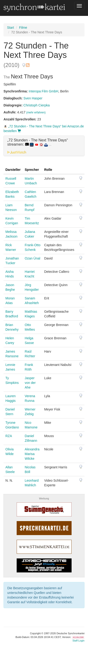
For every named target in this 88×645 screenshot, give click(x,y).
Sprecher (32, 170)
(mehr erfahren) (36, 112)
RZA (8, 436)
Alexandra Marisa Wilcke (32, 453)
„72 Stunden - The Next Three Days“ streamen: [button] (37, 142)
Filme (23, 27)
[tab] (44, 146)
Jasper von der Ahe (30, 382)
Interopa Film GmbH (43, 91)
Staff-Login (78, 640)
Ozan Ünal (32, 258)
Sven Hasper (32, 98)
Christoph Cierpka (36, 105)
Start (10, 27)
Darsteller (13, 170)
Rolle (48, 170)
